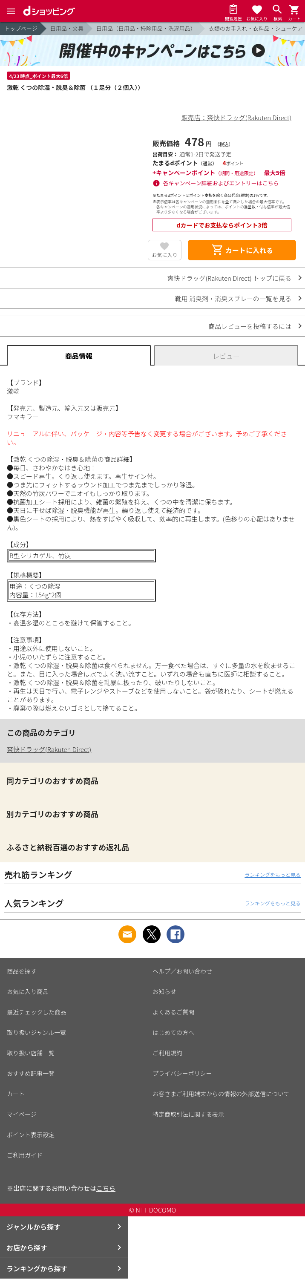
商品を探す (22, 971)
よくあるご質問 (173, 1012)
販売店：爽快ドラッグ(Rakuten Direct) (236, 117)
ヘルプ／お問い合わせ (182, 971)
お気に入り (164, 254)
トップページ (20, 28)
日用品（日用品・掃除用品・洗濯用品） (146, 28)
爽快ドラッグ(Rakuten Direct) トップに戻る (229, 278)
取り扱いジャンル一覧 (36, 1032)
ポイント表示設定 (31, 1134)
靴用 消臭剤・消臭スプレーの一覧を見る (233, 298)
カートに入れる (242, 250)
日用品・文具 (66, 28)
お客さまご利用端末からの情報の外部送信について (221, 1093)
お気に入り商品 (28, 991)
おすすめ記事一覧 (31, 1073)
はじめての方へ (173, 1032)
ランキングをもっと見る (273, 874)
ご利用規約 (167, 1053)
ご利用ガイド (25, 1155)
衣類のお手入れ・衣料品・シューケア (256, 28)
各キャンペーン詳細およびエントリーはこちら (221, 183)
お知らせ (164, 991)
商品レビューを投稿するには (249, 326)
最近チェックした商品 (36, 1012)
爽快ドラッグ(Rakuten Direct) (49, 749)
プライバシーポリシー (182, 1073)
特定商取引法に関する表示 (188, 1114)
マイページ (22, 1114)
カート (16, 1093)
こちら (105, 1188)
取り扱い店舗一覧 (31, 1053)
